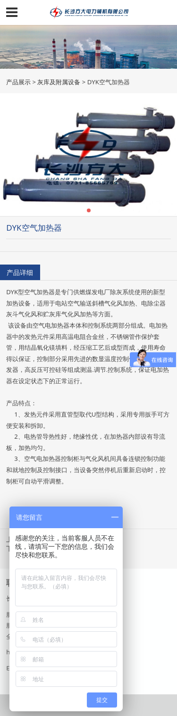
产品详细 (20, 272)
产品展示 (18, 82)
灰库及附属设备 (58, 82)
